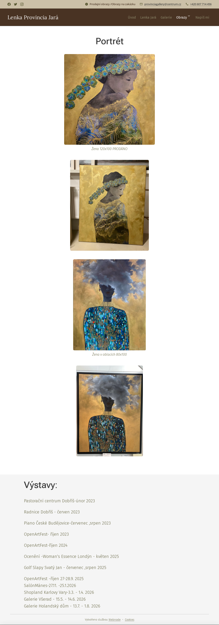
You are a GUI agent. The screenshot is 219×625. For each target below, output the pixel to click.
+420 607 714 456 (201, 4)
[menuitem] (118, 17)
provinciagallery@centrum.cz (162, 4)
